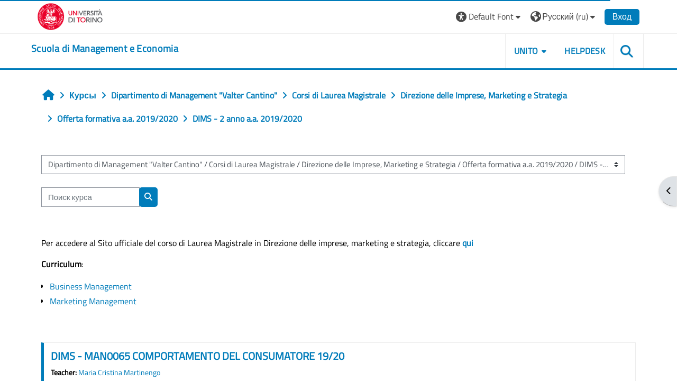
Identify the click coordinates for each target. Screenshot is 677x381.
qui (467, 243)
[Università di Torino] (70, 15)
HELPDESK (584, 50)
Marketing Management (93, 301)
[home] (104, 49)
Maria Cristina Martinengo (119, 372)
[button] (489, 16)
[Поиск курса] (90, 197)
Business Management (91, 286)
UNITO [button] (526, 50)
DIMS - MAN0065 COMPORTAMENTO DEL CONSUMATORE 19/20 (197, 356)
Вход (622, 16)
